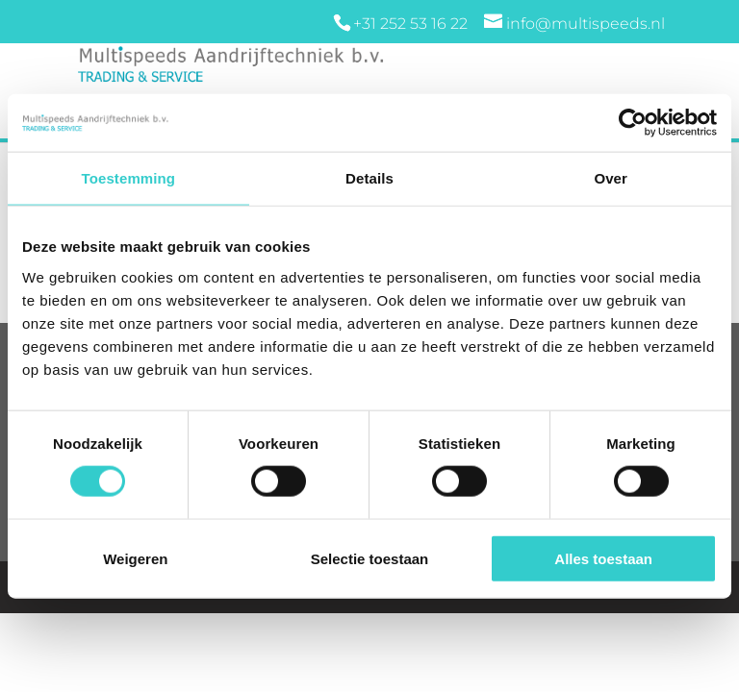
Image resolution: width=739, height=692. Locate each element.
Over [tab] (610, 178)
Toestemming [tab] (129, 178)
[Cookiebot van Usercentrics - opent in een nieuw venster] (632, 123)
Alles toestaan (603, 558)
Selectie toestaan (370, 558)
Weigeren (135, 558)
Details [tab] (369, 178)
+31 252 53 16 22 (412, 23)
